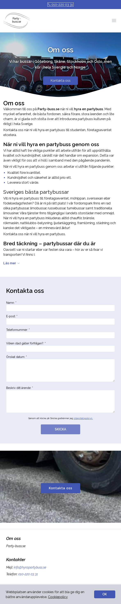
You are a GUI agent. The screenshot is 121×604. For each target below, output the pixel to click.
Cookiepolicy (58, 597)
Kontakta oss (60, 81)
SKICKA (60, 429)
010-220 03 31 (60, 5)
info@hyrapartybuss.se (29, 567)
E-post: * (60, 320)
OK (104, 594)
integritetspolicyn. (83, 418)
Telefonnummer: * (60, 333)
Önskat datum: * (60, 368)
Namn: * (60, 306)
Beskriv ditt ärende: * (60, 399)
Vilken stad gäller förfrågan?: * (60, 347)
